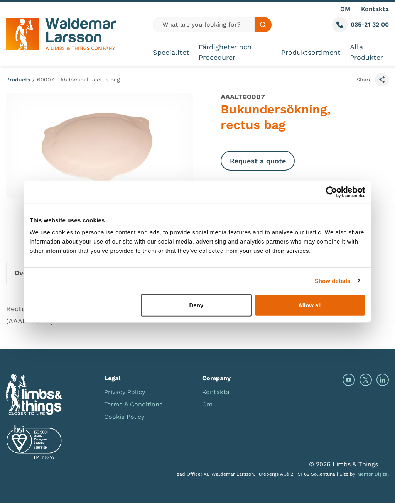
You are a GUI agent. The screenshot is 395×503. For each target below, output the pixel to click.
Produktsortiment (311, 52)
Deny (196, 305)
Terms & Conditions (133, 404)
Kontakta (375, 9)
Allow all (310, 305)
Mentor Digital (373, 474)
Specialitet (171, 52)
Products (18, 79)
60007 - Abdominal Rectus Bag (78, 79)
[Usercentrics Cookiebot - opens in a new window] (331, 192)
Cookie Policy (124, 416)
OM (345, 9)
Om (207, 404)
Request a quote (258, 161)
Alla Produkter (366, 52)
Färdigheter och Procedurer (225, 52)
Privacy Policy (124, 392)
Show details (333, 280)
